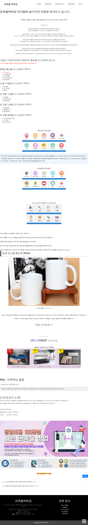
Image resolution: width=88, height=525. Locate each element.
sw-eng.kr (51, 522)
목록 (85, 476)
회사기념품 (64, 505)
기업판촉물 (71, 4)
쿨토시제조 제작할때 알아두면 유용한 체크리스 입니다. (20, 486)
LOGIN (80, 4)
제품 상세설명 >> (44, 324)
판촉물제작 (48, 4)
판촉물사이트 (59, 4)
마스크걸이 (6, 72)
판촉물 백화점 (10, 4)
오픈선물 (64, 513)
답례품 (65, 507)
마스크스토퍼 (64, 509)
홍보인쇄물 (70, 158)
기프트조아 (48, 308)
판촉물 (39, 4)
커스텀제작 (64, 511)
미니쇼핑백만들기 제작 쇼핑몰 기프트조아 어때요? (19, 482)
